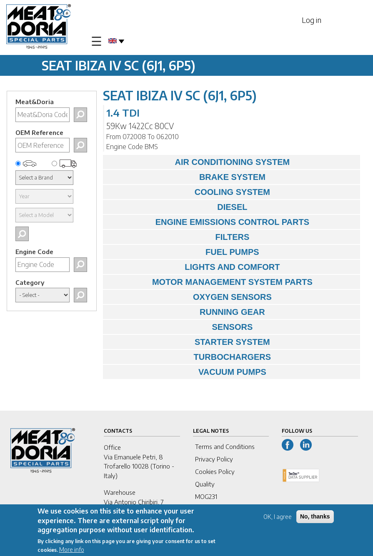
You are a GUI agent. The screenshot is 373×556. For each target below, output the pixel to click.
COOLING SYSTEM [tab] (188, 192)
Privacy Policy (214, 459)
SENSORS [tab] (180, 327)
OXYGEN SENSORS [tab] (189, 297)
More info (71, 551)
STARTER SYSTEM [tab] (188, 342)
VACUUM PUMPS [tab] (186, 371)
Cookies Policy (215, 471)
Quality (205, 484)
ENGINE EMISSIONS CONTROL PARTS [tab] (208, 222)
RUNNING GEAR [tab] (186, 312)
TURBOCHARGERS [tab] (189, 357)
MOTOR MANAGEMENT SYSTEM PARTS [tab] (210, 282)
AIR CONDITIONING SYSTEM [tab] (198, 162)
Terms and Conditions (225, 446)
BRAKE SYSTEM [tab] (186, 177)
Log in (311, 20)
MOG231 (206, 496)
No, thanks (315, 518)
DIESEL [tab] (177, 207)
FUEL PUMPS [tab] (183, 252)
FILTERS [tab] (178, 237)
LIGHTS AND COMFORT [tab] (193, 267)
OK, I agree (277, 518)
